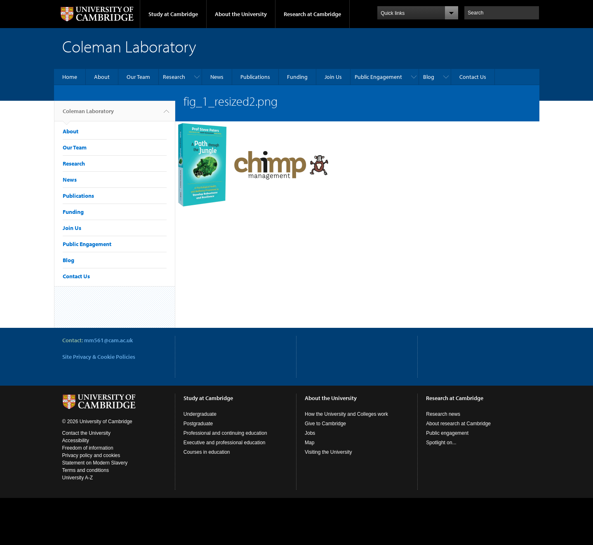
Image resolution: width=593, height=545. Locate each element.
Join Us (333, 77)
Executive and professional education (225, 442)
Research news (443, 414)
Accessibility (75, 440)
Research (174, 77)
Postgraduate (198, 424)
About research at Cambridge (458, 424)
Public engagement (447, 433)
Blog (428, 77)
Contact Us (472, 77)
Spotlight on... (441, 442)
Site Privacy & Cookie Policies (98, 356)
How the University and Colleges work (346, 414)
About (102, 77)
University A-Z (77, 478)
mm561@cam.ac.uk (108, 340)
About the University (241, 14)
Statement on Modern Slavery (95, 463)
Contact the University (86, 433)
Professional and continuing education (225, 433)
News (217, 77)
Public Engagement (378, 77)
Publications (255, 77)
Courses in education (207, 452)
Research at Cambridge (312, 14)
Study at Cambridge (173, 14)
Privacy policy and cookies (91, 455)
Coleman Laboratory (88, 114)
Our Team (138, 77)
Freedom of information (87, 448)
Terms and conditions (85, 470)
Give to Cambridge (325, 424)
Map (309, 442)
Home (69, 77)
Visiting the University (328, 452)
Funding (297, 77)
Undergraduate (200, 414)
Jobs (310, 433)
